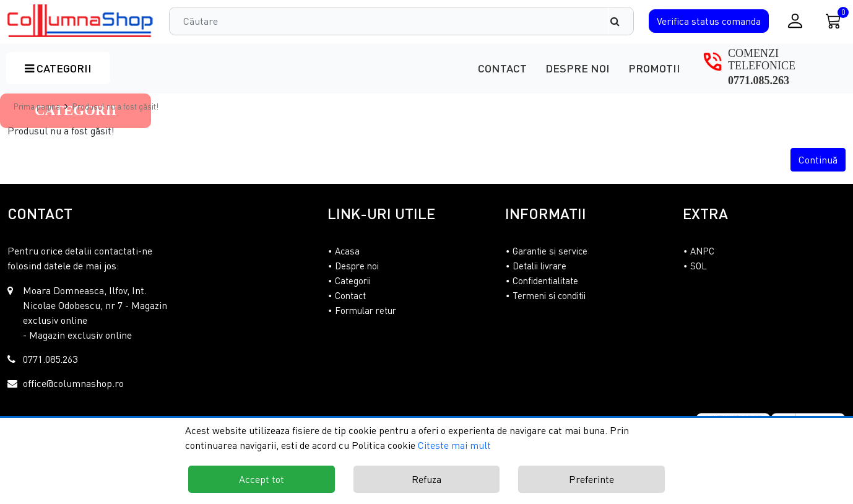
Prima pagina (37, 106)
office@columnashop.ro (73, 383)
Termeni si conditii (549, 295)
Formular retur (365, 310)
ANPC (702, 250)
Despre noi (577, 68)
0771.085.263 (758, 80)
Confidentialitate (545, 280)
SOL (698, 265)
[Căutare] (620, 21)
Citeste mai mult (454, 445)
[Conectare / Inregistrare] (795, 20)
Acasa (347, 250)
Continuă (818, 160)
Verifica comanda (709, 21)
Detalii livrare (539, 265)
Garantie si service (550, 250)
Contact (502, 68)
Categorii (58, 68)
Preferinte (591, 479)
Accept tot (261, 479)
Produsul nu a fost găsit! (115, 106)
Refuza (426, 479)
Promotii (654, 68)
